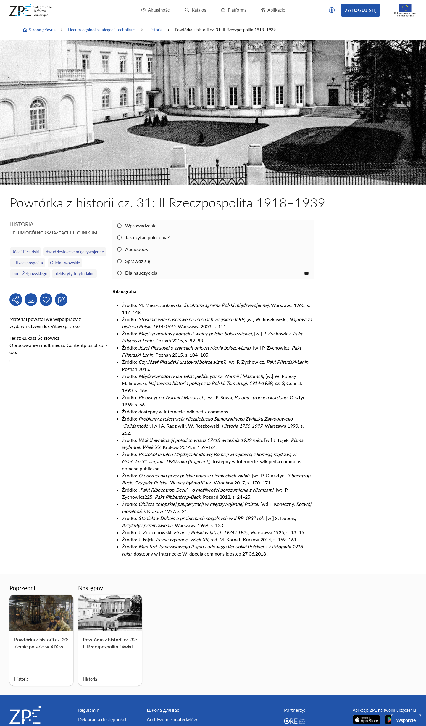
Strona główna (39, 30)
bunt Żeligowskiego (29, 273)
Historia (155, 29)
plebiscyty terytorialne (74, 273)
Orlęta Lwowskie (65, 262)
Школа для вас (163, 710)
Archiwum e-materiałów (172, 719)
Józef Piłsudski (25, 251)
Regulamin (88, 710)
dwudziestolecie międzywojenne (75, 251)
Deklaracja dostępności (102, 719)
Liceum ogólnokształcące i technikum (102, 29)
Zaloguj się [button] (360, 10)
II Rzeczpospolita (27, 262)
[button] (331, 10)
